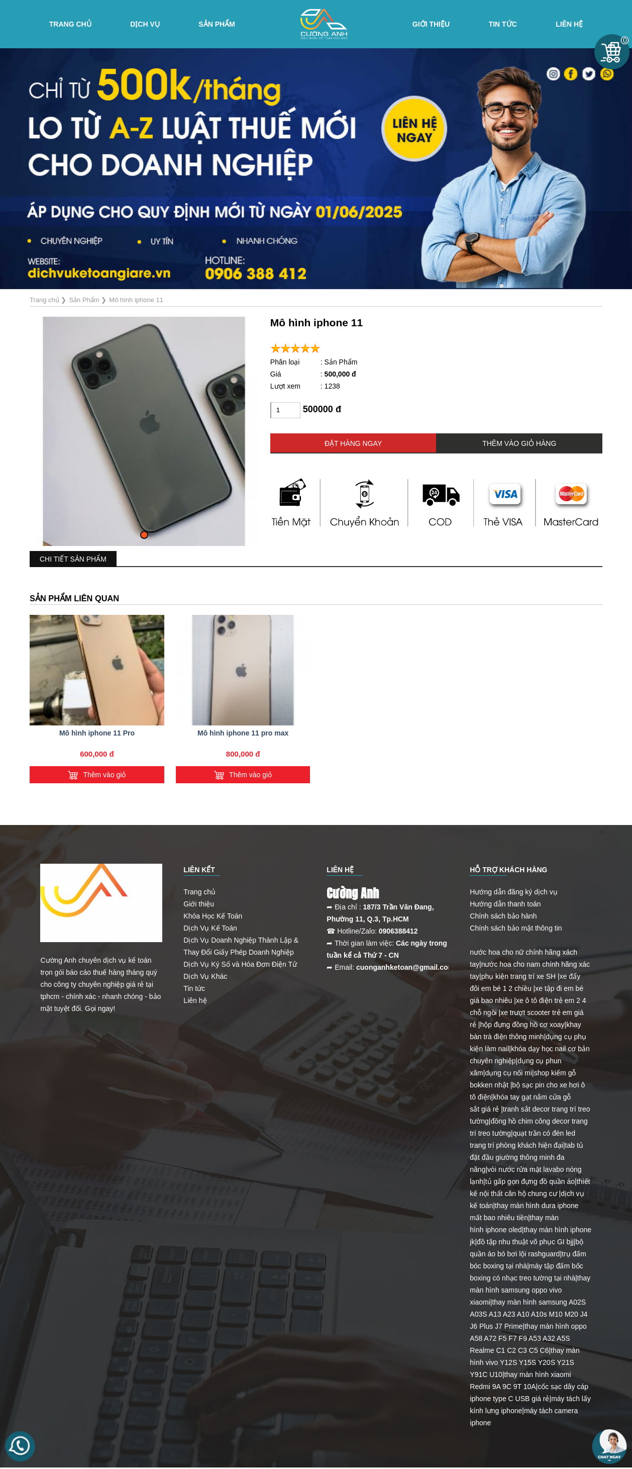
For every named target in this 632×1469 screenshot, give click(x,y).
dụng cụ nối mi (508, 1073)
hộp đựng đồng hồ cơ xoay (522, 1025)
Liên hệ (569, 24)
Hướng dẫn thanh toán (505, 904)
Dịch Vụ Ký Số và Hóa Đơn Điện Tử (240, 964)
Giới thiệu (198, 904)
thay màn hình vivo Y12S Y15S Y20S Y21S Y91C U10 (524, 1362)
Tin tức (503, 24)
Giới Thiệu (431, 24)
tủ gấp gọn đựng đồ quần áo (530, 1181)
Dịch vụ (145, 24)
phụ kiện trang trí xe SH (518, 976)
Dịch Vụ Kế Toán (210, 928)
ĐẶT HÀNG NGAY (353, 443)
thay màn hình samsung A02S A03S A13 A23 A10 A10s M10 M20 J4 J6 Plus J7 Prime (528, 1314)
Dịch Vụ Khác (205, 976)
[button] (144, 535)
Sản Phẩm (216, 24)
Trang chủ (70, 24)
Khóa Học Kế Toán (212, 916)
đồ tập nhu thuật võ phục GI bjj (525, 1242)
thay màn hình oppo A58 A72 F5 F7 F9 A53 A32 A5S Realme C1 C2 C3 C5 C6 (528, 1338)
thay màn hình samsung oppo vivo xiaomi (530, 1290)
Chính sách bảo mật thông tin (516, 928)
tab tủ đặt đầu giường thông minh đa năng (526, 1157)
